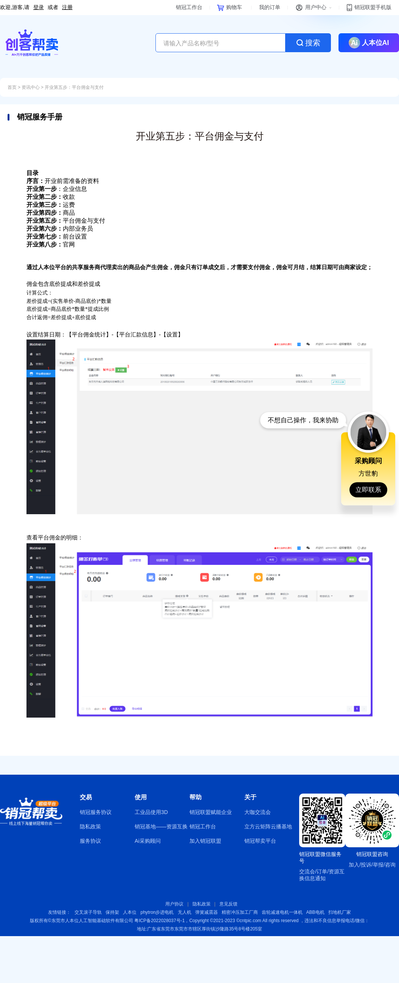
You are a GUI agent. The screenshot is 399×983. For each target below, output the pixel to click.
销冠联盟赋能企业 (210, 812)
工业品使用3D (151, 812)
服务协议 (90, 841)
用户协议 (174, 904)
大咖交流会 (257, 812)
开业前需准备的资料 (62, 181)
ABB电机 (315, 912)
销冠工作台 (202, 826)
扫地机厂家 (339, 912)
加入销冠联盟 (205, 841)
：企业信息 (56, 189)
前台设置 (56, 236)
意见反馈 (228, 904)
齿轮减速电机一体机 (282, 912)
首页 (12, 87)
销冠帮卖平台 (260, 841)
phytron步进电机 (157, 912)
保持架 (112, 912)
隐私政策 (90, 826)
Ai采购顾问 (147, 841)
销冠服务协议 (96, 812)
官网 (50, 244)
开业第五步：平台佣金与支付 (74, 87)
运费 (50, 205)
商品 (50, 212)
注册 (67, 7)
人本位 (130, 912)
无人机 (184, 912)
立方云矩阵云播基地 (268, 826)
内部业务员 (59, 228)
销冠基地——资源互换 (161, 826)
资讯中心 (31, 87)
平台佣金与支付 (65, 220)
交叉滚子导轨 (88, 912)
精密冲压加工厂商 (240, 912)
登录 (38, 7)
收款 (50, 197)
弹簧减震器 (206, 912)
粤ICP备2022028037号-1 (159, 920)
